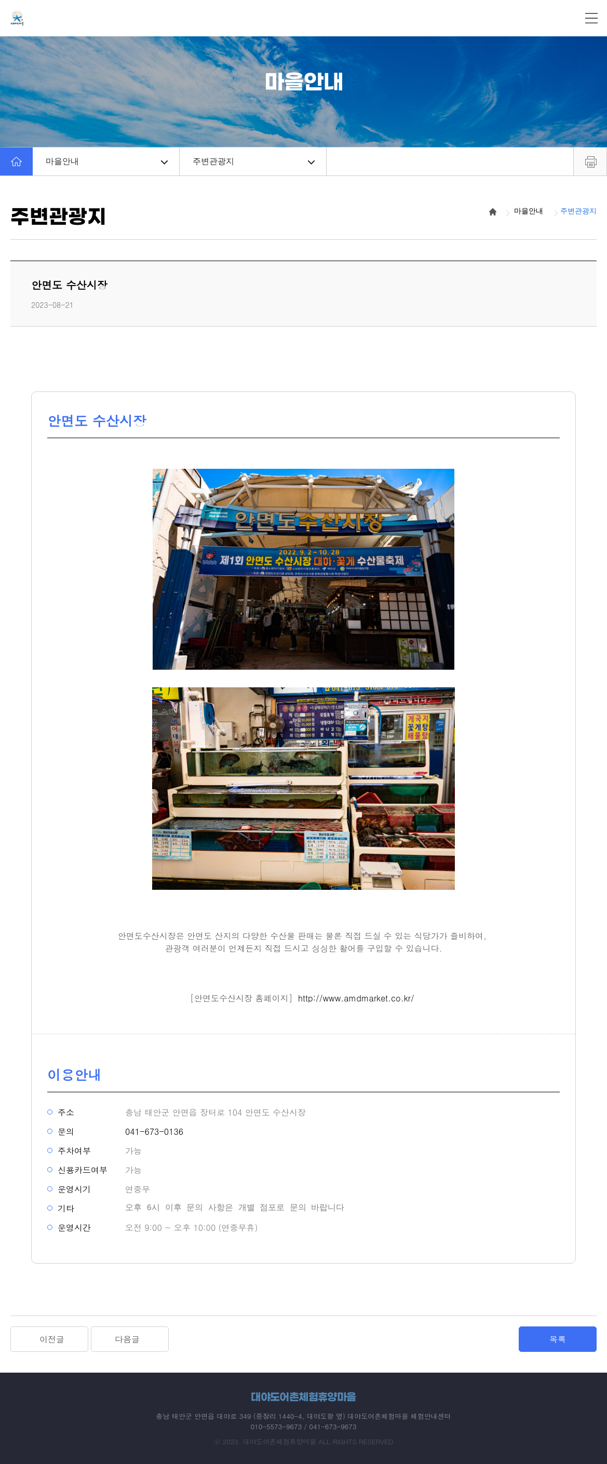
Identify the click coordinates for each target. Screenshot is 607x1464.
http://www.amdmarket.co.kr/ (356, 998)
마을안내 (107, 161)
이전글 (51, 1339)
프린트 (590, 161)
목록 (557, 1339)
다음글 (127, 1339)
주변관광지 (254, 161)
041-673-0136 (154, 1131)
